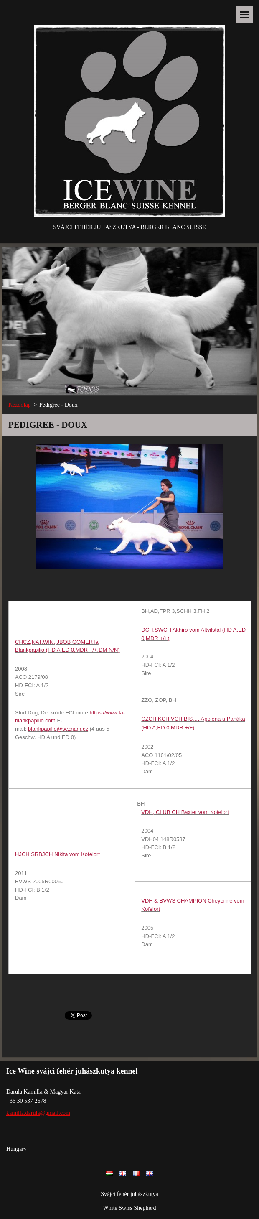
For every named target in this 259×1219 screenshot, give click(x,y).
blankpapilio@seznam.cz (58, 729)
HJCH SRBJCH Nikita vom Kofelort (57, 854)
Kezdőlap (19, 405)
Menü (244, 14)
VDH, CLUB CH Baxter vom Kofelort (185, 812)
